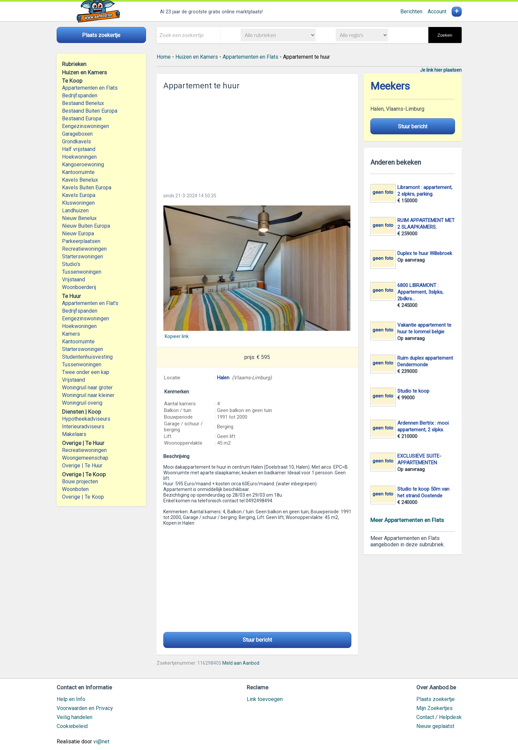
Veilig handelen (74, 717)
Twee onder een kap (85, 372)
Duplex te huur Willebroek (424, 253)
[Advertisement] (257, 139)
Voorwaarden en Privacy (85, 708)
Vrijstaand (73, 279)
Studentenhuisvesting (87, 357)
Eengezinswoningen (85, 126)
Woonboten (75, 489)
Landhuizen (75, 210)
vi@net (101, 741)
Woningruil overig (82, 403)
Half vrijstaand (78, 149)
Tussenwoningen (81, 272)
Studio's (71, 264)
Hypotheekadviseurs (86, 419)
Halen (223, 378)
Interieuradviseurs (83, 426)
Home (164, 57)
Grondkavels (76, 141)
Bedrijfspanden (79, 95)
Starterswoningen (82, 256)
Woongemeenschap (85, 458)
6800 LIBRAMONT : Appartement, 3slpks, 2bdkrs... (420, 292)
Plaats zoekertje (435, 699)
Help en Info (71, 699)
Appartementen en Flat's (90, 303)
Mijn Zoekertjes (434, 708)
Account (437, 11)
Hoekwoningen (79, 157)
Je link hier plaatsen (441, 70)
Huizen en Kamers (196, 57)
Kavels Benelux (80, 180)
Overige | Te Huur (82, 465)
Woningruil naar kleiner (88, 395)
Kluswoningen (78, 203)
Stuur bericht (257, 640)
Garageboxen (77, 134)
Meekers (390, 86)
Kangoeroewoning (83, 164)
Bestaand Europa (81, 118)
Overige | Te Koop (83, 497)
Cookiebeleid (72, 726)
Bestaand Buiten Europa (89, 111)
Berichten (411, 11)
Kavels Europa (78, 195)
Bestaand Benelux (83, 103)
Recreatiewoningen (84, 249)
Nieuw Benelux (79, 218)
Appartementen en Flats (90, 88)
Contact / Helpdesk (439, 717)
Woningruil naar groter (87, 387)
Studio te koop (413, 391)
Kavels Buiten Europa (86, 187)
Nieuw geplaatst (435, 726)
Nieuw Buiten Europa (86, 226)
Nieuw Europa (78, 233)
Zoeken (444, 35)
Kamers (71, 334)
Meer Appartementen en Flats (407, 520)
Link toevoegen (265, 699)
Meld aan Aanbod (240, 663)
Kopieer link (177, 336)
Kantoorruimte (78, 172)
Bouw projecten (80, 481)
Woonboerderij (79, 287)
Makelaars (74, 434)
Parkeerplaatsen (81, 241)
